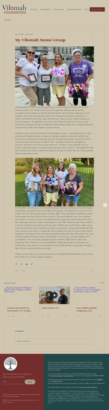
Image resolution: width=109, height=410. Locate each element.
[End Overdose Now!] (54, 295)
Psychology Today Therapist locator (62, 376)
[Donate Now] (97, 9)
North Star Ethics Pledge (88, 387)
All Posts (7, 20)
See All (102, 283)
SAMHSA (100, 379)
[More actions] (92, 34)
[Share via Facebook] (16, 264)
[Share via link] (32, 264)
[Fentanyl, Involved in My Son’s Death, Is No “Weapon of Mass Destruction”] (20, 295)
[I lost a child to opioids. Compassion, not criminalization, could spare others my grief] (89, 295)
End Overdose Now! (50, 308)
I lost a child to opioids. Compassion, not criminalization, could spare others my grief (86, 309)
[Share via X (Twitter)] (21, 264)
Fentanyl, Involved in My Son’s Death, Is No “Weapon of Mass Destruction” (19, 309)
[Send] (30, 382)
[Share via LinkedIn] (27, 264)
